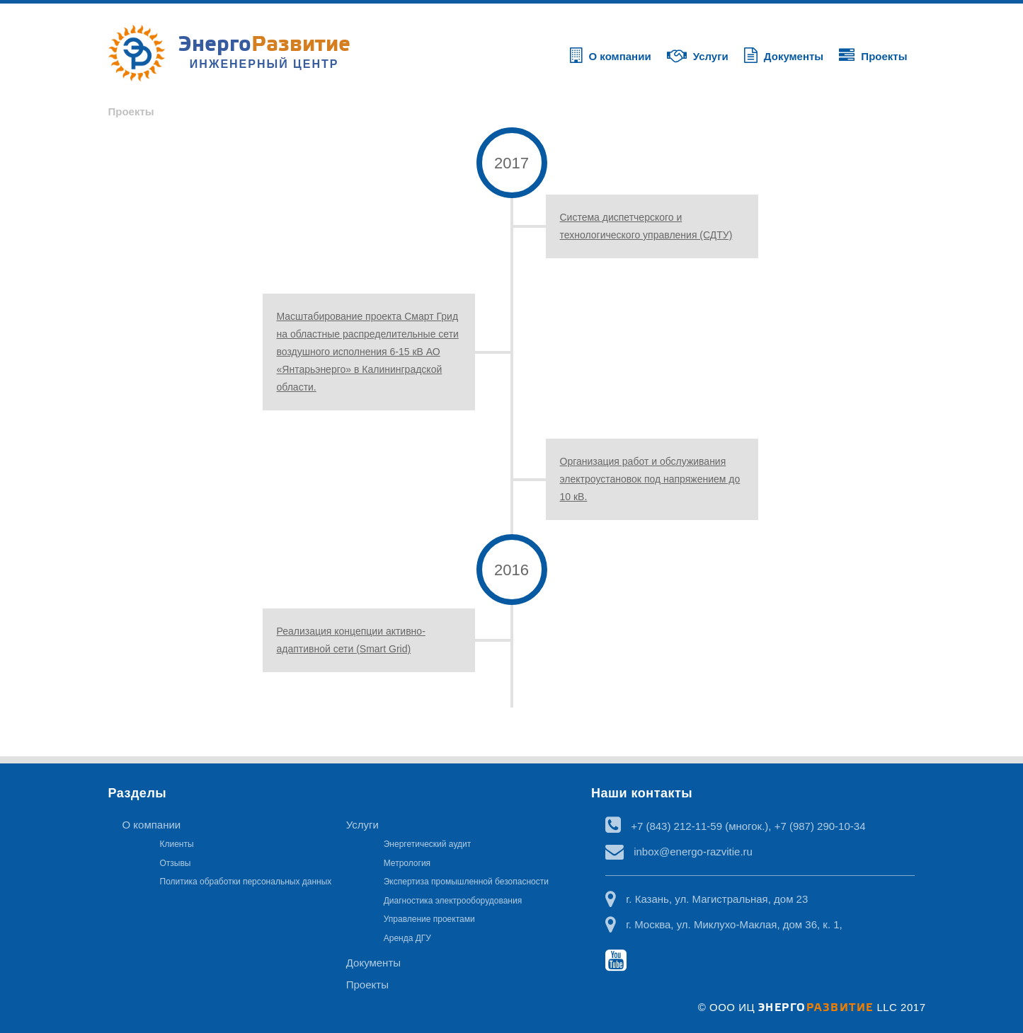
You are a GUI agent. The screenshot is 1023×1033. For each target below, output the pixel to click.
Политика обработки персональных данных (246, 882)
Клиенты (177, 844)
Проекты (367, 985)
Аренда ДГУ (407, 938)
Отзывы (175, 863)
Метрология (407, 863)
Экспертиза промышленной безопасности (466, 882)
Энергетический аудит (427, 844)
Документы (373, 963)
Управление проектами (429, 919)
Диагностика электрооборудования (453, 901)
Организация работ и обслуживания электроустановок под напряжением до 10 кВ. (650, 479)
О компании (151, 825)
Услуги (362, 825)
